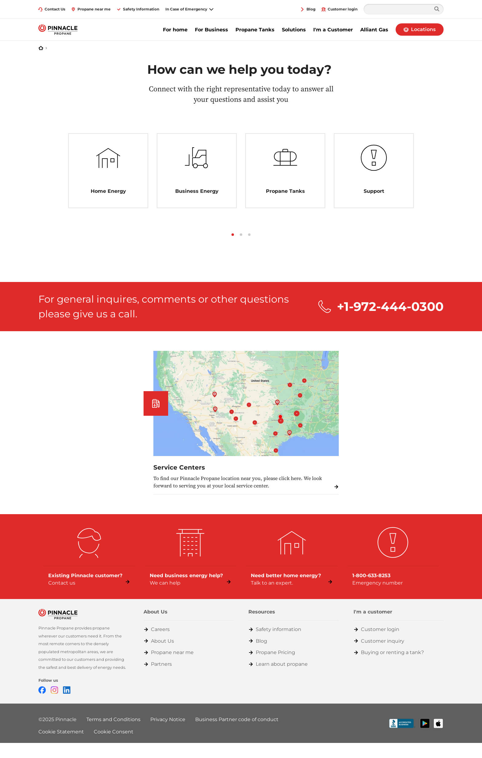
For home (175, 30)
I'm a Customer (333, 30)
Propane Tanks (255, 30)
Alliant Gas (374, 30)
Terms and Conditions (113, 719)
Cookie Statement (61, 732)
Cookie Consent (113, 732)
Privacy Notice (167, 719)
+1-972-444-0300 (390, 306)
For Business (211, 30)
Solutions (294, 30)
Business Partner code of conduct (237, 719)
